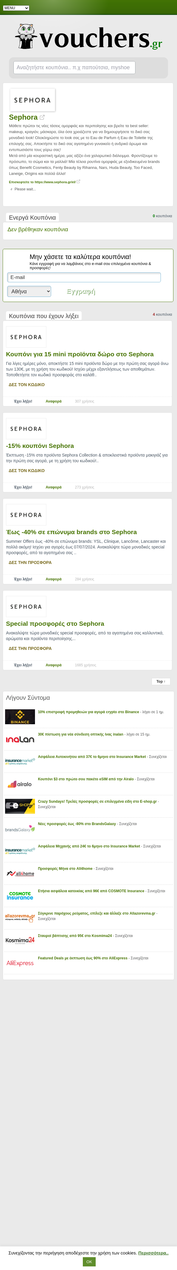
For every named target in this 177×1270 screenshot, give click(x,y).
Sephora (27, 117)
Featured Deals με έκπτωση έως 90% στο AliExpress (83, 958)
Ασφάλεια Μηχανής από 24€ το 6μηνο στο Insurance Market (89, 846)
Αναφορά (54, 401)
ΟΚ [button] (89, 1262)
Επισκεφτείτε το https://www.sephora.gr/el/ (44, 182)
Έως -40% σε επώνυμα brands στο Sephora (71, 531)
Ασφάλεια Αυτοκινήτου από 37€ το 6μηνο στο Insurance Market (92, 757)
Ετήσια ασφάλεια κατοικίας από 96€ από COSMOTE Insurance (91, 891)
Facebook (168, 7)
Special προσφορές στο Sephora (55, 623)
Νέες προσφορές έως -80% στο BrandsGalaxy (77, 824)
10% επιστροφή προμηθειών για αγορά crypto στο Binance (89, 712)
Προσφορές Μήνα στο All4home (66, 869)
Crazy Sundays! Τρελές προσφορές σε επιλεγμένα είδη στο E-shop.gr (98, 801)
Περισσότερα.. (153, 1252)
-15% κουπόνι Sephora (40, 445)
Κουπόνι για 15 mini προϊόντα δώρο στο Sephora (80, 354)
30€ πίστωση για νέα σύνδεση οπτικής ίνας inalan (81, 734)
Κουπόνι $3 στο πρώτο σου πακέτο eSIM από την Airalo (86, 779)
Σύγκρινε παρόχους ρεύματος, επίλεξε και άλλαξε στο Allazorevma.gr (97, 913)
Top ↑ (160, 681)
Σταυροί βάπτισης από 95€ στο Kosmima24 (75, 936)
